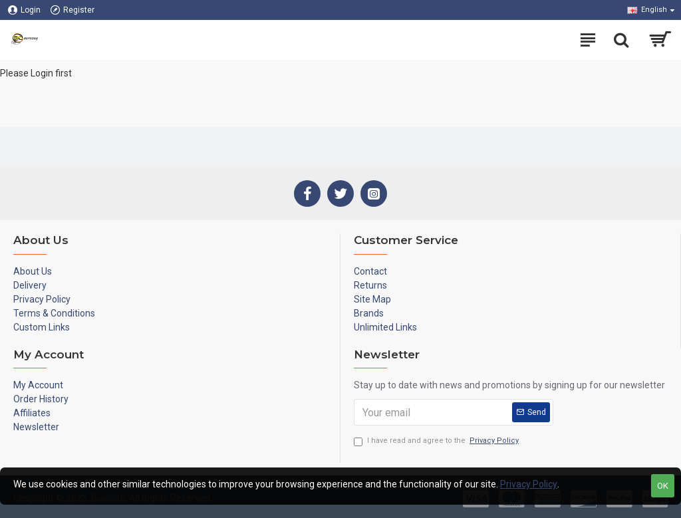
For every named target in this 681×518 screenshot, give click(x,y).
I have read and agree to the (437, 441)
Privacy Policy (528, 484)
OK (662, 486)
